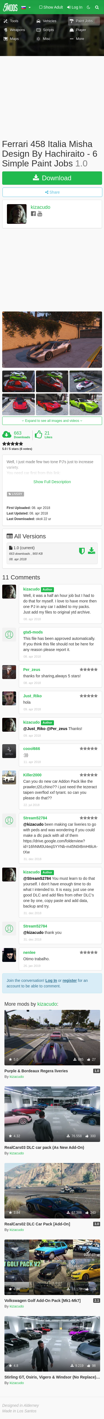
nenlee (29, 952)
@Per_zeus (56, 728)
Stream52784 (35, 818)
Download (52, 178)
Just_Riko (32, 696)
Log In (51, 980)
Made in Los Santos (19, 1411)
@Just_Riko (34, 728)
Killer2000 (32, 775)
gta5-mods (33, 632)
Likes (48, 437)
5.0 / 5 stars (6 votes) (17, 448)
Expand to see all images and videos (52, 421)
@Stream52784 (37, 878)
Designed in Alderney (20, 1405)
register (70, 980)
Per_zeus (31, 669)
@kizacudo (33, 824)
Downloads (22, 437)
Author (47, 589)
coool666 (31, 748)
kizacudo (40, 207)
